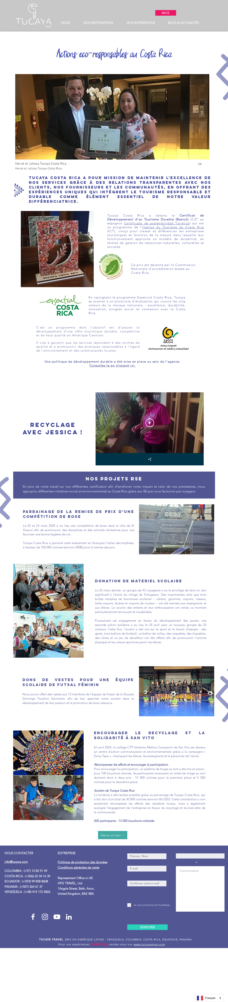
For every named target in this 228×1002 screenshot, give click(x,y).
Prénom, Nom (135, 850)
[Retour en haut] (112, 835)
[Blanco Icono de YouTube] (57, 917)
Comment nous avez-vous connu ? (195, 850)
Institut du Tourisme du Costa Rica (173, 227)
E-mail (130, 862)
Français (206, 998)
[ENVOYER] (147, 927)
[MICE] (165, 13)
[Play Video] (149, 422)
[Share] (149, 459)
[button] (65, 23)
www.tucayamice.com (149, 944)
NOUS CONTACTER (19, 853)
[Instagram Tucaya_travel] (45, 917)
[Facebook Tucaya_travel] (33, 917)
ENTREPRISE (67, 853)
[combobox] (209, 998)
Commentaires (185, 862)
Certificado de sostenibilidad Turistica (156, 223)
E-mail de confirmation (139, 876)
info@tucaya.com (16, 862)
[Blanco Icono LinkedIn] (69, 917)
